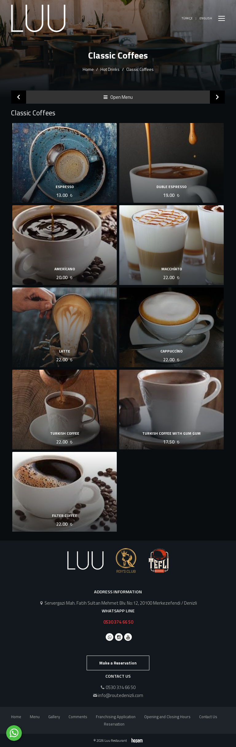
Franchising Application (116, 717)
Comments (78, 717)
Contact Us (208, 717)
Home (88, 69)
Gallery (54, 717)
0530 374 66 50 (118, 622)
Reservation (114, 724)
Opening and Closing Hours (167, 717)
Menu (35, 717)
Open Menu (118, 97)
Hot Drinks (110, 69)
